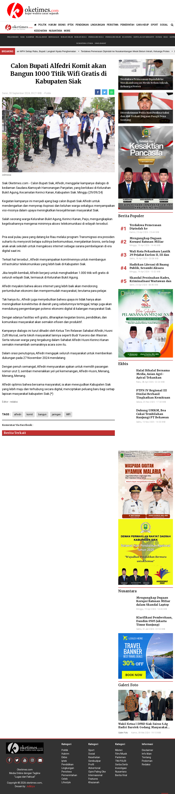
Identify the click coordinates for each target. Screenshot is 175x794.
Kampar (30, 37)
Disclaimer (147, 750)
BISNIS (62, 24)
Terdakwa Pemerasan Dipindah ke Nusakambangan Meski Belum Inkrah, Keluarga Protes (144, 83)
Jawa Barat (100, 43)
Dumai (159, 37)
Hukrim (65, 753)
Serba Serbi (121, 764)
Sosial (91, 753)
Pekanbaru (13, 37)
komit (30, 414)
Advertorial (94, 768)
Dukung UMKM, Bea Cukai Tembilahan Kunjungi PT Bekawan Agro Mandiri (152, 416)
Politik (47, 93)
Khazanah (93, 782)
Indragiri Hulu (96, 37)
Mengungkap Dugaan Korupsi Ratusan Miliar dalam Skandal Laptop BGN (150, 241)
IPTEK (71, 24)
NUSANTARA (55, 30)
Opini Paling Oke (97, 771)
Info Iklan (147, 753)
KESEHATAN (40, 30)
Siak (22, 37)
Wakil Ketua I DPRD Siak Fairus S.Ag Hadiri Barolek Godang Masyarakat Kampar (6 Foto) (143, 727)
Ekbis (64, 757)
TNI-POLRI (120, 761)
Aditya (31, 786)
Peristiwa (67, 771)
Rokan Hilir (67, 37)
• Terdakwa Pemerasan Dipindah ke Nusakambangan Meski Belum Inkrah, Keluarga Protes (125, 51)
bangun (42, 414)
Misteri (119, 750)
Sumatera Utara (84, 43)
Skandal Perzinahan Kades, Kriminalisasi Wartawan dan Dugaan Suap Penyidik (150, 281)
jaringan (56, 414)
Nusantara (120, 771)
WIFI (68, 414)
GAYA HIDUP (142, 24)
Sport (91, 750)
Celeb (65, 778)
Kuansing (127, 37)
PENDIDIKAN (82, 24)
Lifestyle (66, 782)
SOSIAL (164, 24)
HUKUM (52, 24)
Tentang (146, 757)
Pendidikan (67, 764)
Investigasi (121, 768)
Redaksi (146, 764)
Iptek (64, 761)
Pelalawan (41, 37)
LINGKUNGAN (98, 24)
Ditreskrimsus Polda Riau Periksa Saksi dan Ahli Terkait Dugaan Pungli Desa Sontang (144, 116)
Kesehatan (94, 757)
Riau (166, 37)
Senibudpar (94, 761)
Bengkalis (54, 37)
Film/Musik (121, 753)
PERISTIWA (112, 24)
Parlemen (120, 757)
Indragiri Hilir (113, 37)
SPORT (154, 24)
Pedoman (147, 761)
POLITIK (42, 24)
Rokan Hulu (80, 37)
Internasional (95, 775)
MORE (67, 30)
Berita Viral (121, 775)
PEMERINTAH (127, 24)
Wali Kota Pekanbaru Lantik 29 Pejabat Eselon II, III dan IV (150, 255)
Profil (91, 764)
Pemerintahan (69, 775)
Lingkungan (68, 768)
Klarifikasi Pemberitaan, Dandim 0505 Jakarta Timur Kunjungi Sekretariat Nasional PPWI (154, 624)
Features (93, 778)
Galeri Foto (123, 733)
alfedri (17, 414)
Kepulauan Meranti (143, 37)
